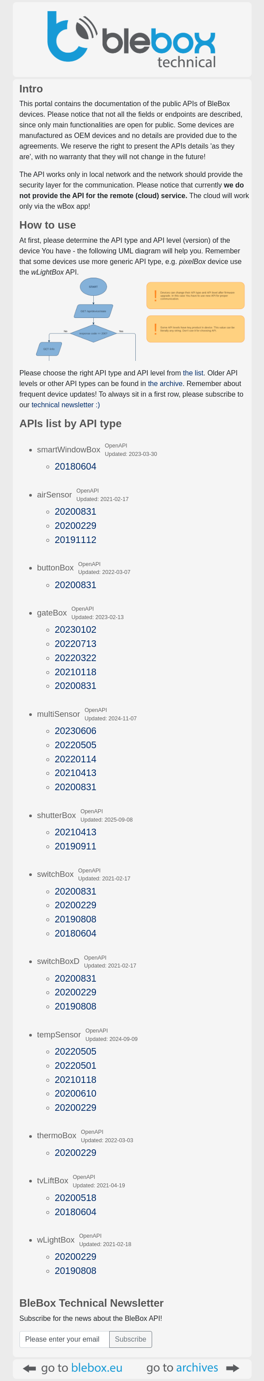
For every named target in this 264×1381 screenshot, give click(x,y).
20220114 (75, 759)
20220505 (75, 745)
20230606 (75, 731)
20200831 (75, 511)
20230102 (75, 629)
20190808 (75, 919)
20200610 (75, 1093)
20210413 (75, 773)
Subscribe (130, 1339)
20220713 (75, 644)
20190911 (75, 846)
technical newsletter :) (65, 405)
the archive (165, 383)
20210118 (75, 672)
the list (193, 373)
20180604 (75, 466)
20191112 (75, 540)
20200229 (75, 525)
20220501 (75, 1065)
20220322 (75, 658)
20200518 (75, 1198)
